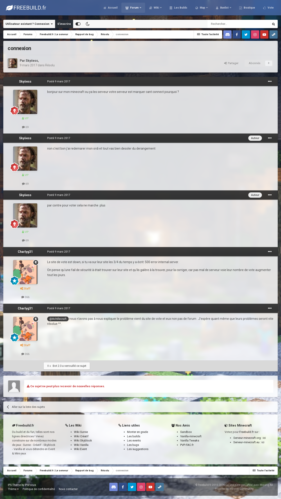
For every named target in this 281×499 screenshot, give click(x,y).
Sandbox (186, 432)
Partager (231, 63)
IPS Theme (14, 484)
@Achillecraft (58, 318)
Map (202, 8)
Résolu (50, 65)
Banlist (224, 8)
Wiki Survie (81, 432)
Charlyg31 (25, 251)
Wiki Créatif (81, 436)
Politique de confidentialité (39, 489)
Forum (134, 8)
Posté (58, 81)
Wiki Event (80, 449)
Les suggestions (137, 449)
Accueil (112, 8)
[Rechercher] (229, 24)
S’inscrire (64, 23)
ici (264, 437)
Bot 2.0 (57, 365)
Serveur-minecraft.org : (248, 437)
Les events (134, 440)
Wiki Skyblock (83, 440)
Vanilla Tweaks (189, 440)
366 (25, 297)
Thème (13, 489)
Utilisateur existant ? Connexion (29, 24)
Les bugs (133, 445)
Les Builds (180, 8)
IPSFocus (30, 484)
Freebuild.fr (246, 432)
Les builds (133, 436)
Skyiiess (32, 60)
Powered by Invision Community (234, 488)
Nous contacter (68, 489)
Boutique (249, 8)
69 (25, 127)
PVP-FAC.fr (187, 445)
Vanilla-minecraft (191, 436)
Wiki (156, 8)
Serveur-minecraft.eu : (247, 442)
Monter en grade (137, 432)
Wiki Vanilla (81, 445)
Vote (270, 8)
